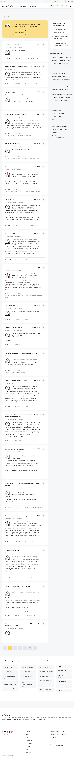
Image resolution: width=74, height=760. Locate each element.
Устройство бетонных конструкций (14, 117)
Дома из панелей (61, 671)
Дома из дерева (8, 667)
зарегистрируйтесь (59, 32)
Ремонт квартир (10, 167)
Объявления (33, 6)
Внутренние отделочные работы (13, 47)
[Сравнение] (62, 6)
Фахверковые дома (62, 686)
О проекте (28, 746)
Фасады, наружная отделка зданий (14, 94)
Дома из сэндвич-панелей (62, 676)
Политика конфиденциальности (58, 731)
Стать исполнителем (57, 1)
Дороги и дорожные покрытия (59, 129)
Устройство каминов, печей (59, 76)
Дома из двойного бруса (28, 667)
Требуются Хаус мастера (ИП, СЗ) (15, 449)
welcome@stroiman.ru (55, 741)
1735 (30, 648)
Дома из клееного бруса (10, 689)
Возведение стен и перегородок (13, 330)
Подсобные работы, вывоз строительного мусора (59, 136)
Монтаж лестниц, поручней (59, 123)
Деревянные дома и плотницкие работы (60, 90)
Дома (29, 5)
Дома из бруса (7, 672)
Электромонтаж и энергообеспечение (62, 94)
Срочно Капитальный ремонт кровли (16, 380)
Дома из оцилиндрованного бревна (27, 684)
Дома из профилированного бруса (10, 683)
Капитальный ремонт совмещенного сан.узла (18, 66)
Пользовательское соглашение (58, 734)
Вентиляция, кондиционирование (60, 100)
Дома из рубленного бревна (27, 677)
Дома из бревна (26, 672)
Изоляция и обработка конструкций (61, 70)
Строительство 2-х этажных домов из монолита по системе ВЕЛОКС (22, 484)
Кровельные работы (10, 383)
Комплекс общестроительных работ (14, 146)
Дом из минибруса (62, 681)
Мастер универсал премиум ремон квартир (17, 586)
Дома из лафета (44, 667)
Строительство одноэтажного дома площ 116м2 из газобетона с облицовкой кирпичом (24, 624)
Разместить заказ (42, 1)
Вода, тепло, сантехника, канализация (61, 97)
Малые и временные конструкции (60, 140)
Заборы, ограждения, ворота (12, 355)
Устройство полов (56, 110)
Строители (22, 6)
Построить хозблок (11, 199)
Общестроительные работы (13, 327)
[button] (70, 661)
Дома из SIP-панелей (45, 681)
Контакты (28, 752)
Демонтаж (54, 132)
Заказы (21, 5)
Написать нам (59, 745)
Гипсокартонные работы (58, 113)
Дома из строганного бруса (9, 677)
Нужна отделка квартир (12, 550)
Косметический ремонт (12, 44)
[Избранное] (57, 6)
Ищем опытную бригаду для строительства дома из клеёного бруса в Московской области (23, 415)
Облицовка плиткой (10, 69)
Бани (35, 5)
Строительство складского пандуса (15, 114)
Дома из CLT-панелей (45, 685)
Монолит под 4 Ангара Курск (13, 233)
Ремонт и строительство (12, 143)
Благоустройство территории (59, 126)
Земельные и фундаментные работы (14, 236)
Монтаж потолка (10, 92)
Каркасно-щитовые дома (46, 672)
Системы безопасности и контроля (61, 103)
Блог (27, 749)
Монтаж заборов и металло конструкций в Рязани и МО (21, 353)
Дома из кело (60, 690)
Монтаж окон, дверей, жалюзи (60, 73)
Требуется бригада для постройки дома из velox (19, 516)
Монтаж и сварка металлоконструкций (62, 83)
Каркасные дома (44, 676)
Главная (3, 11)
